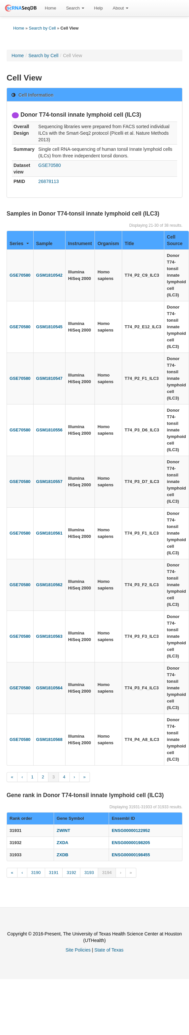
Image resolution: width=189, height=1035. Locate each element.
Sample (44, 243)
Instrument (80, 243)
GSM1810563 (49, 636)
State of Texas (108, 950)
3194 (107, 872)
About (120, 8)
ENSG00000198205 (131, 842)
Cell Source (174, 240)
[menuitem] (50, 8)
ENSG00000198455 (131, 854)
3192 (71, 872)
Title (129, 243)
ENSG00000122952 (131, 830)
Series (19, 243)
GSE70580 (49, 165)
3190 (36, 872)
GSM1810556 (49, 429)
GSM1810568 (49, 739)
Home (50, 8)
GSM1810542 (49, 275)
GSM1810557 (49, 481)
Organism (108, 243)
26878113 (48, 181)
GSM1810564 (49, 687)
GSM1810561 (49, 533)
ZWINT (63, 830)
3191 (54, 872)
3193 (89, 872)
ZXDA (62, 842)
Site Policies (78, 950)
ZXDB (62, 854)
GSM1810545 (49, 326)
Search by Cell (42, 28)
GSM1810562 (49, 584)
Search (75, 8)
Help (98, 8)
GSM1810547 (49, 378)
